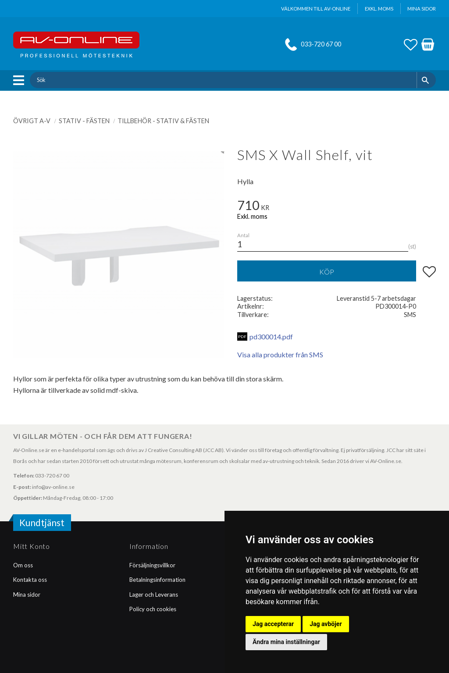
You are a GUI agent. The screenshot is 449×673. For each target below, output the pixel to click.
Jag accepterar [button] (273, 623)
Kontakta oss (30, 579)
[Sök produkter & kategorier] (223, 80)
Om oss (23, 565)
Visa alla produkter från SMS (280, 354)
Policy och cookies (152, 608)
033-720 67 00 (321, 44)
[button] (21, 80)
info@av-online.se (53, 487)
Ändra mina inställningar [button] (286, 641)
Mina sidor (26, 594)
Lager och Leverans (153, 594)
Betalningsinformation (157, 579)
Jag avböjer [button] (326, 623)
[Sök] (426, 80)
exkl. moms (379, 8)
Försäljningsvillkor (152, 565)
